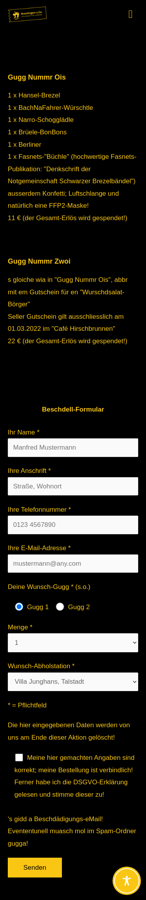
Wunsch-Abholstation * (73, 676)
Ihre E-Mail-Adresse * (73, 558)
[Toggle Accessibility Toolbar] (126, 880)
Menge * (73, 638)
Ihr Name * (73, 443)
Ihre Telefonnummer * (73, 520)
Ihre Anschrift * (73, 481)
